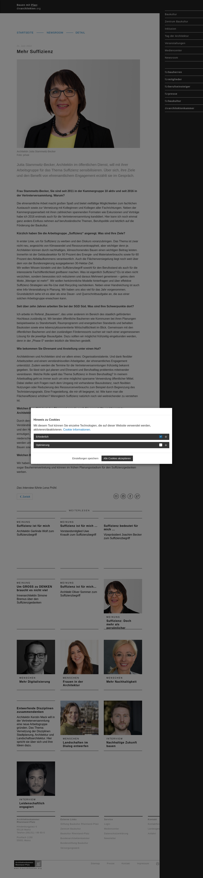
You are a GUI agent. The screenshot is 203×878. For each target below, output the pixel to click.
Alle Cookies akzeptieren (117, 458)
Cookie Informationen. (77, 429)
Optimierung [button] (42, 445)
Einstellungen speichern (85, 458)
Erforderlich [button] (42, 436)
